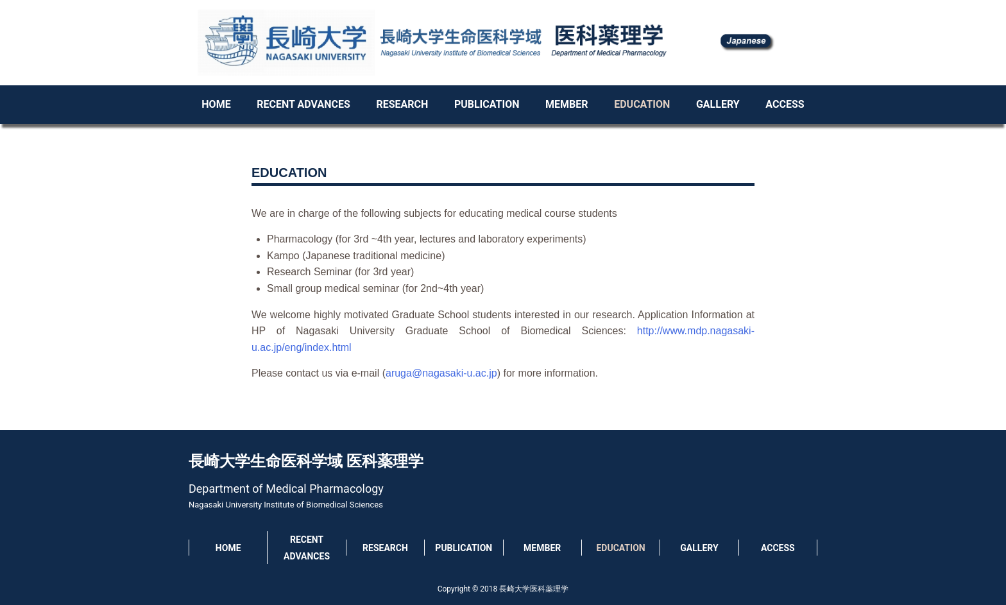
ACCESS (784, 104)
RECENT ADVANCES (303, 104)
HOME (215, 104)
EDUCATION (642, 104)
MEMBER (566, 104)
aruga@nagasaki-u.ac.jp (441, 373)
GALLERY (718, 104)
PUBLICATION (487, 104)
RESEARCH (402, 104)
